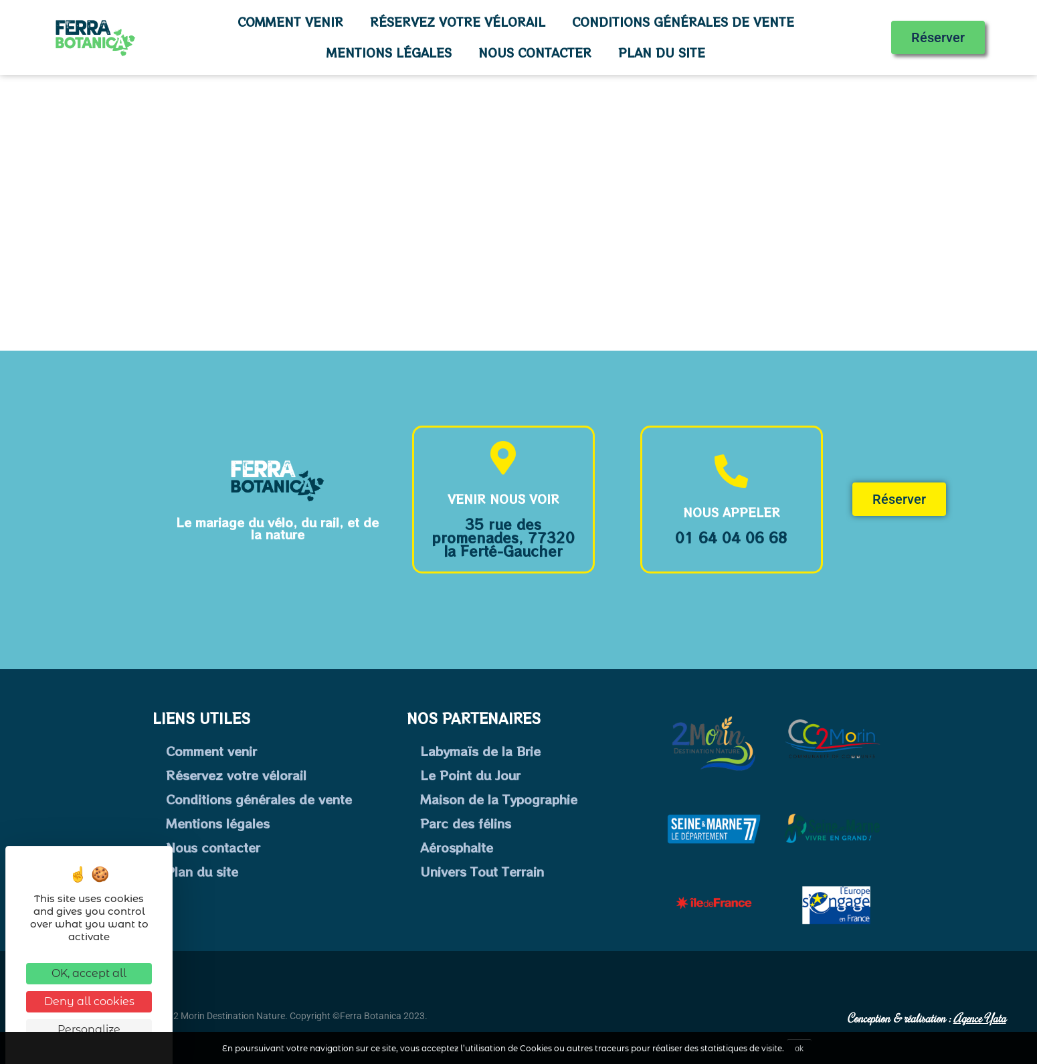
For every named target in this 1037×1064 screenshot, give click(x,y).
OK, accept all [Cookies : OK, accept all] (89, 973)
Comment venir (290, 21)
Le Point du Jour (470, 775)
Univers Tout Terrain (482, 871)
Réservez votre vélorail (457, 21)
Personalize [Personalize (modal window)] (89, 1029)
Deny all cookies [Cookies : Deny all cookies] (89, 1001)
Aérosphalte (456, 847)
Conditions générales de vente (683, 21)
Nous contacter (534, 52)
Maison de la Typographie (498, 799)
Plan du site (661, 52)
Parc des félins (465, 823)
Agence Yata (979, 1018)
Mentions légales (389, 52)
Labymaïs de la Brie (480, 751)
